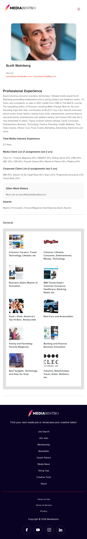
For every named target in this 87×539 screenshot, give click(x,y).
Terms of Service (44, 505)
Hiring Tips (43, 470)
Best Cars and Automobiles (58, 316)
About (44, 483)
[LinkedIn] (60, 529)
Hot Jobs (43, 438)
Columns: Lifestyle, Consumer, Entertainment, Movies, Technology (58, 255)
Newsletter (43, 451)
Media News (43, 464)
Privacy (43, 511)
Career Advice (44, 457)
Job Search (44, 431)
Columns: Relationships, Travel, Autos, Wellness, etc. (57, 374)
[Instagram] (49, 529)
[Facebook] (26, 529)
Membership (43, 444)
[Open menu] (78, 9)
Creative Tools (44, 477)
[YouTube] (37, 529)
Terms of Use (43, 499)
